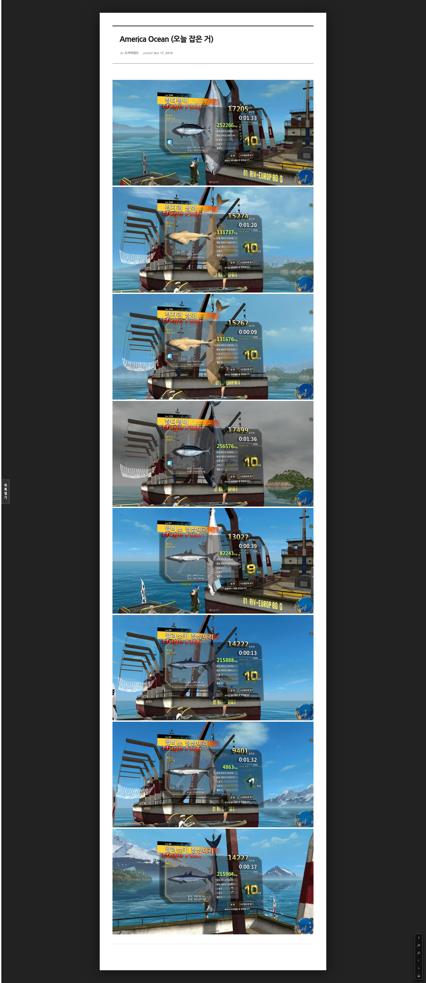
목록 (5, 492)
